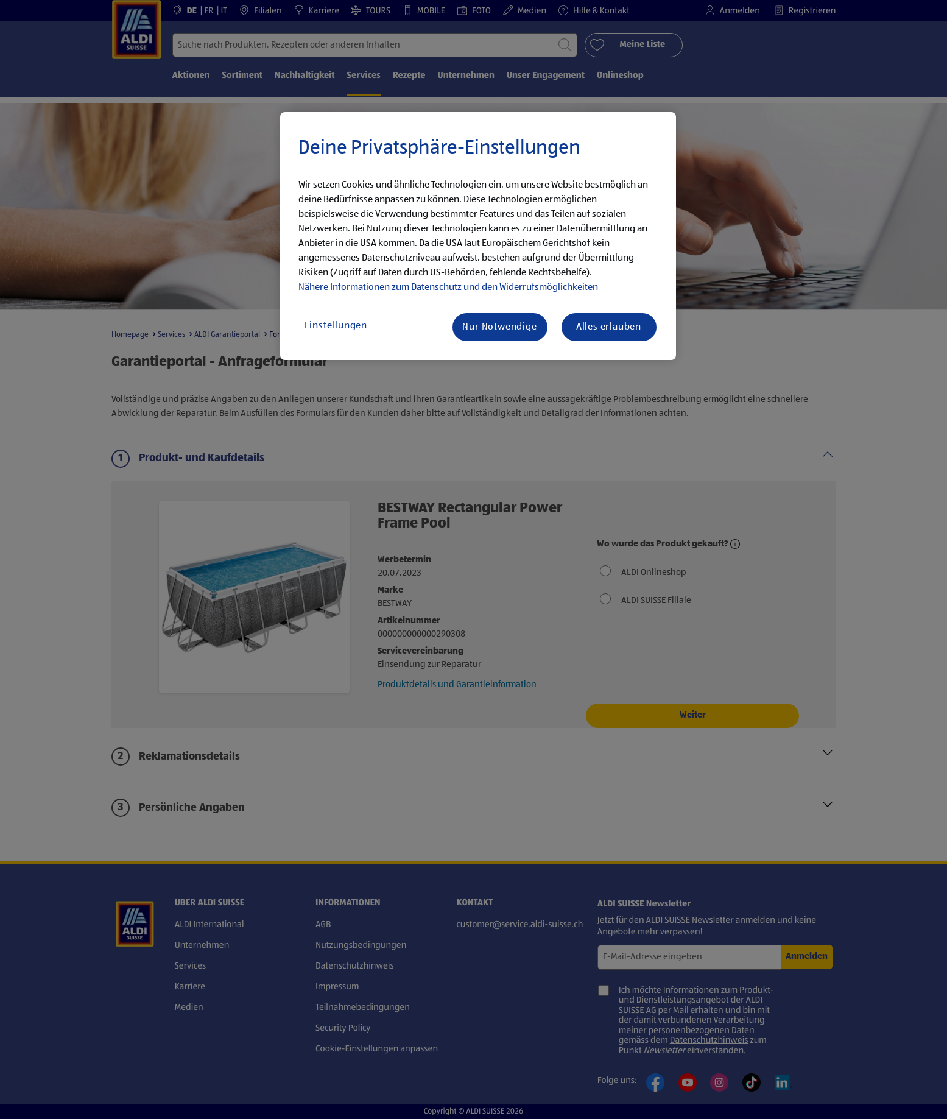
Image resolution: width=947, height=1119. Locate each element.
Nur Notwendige (499, 327)
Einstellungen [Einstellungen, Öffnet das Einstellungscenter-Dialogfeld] (336, 326)
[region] (478, 236)
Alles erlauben (608, 327)
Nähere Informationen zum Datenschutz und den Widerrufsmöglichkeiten (448, 287)
